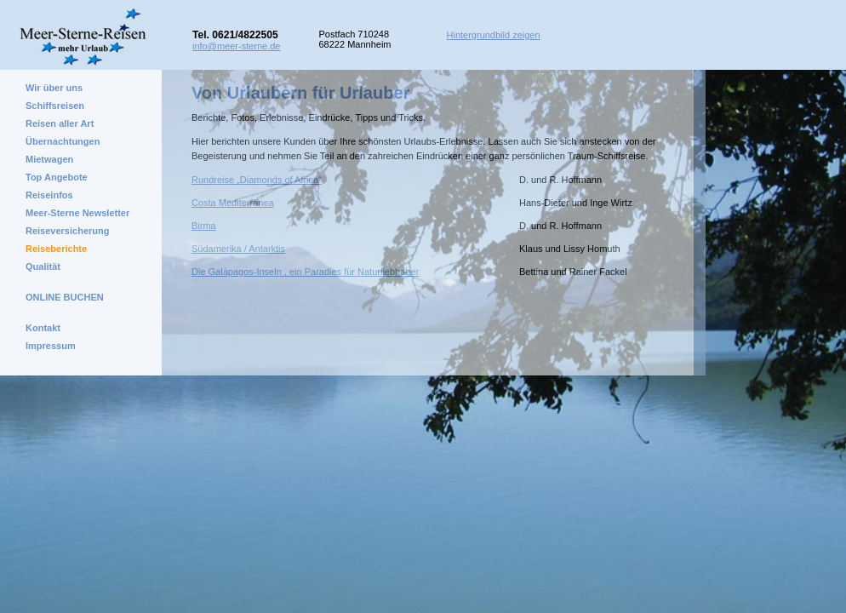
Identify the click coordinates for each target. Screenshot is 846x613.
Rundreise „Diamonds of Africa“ (256, 180)
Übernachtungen (63, 141)
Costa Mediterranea (232, 203)
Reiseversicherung (67, 231)
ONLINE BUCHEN (65, 297)
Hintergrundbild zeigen (493, 35)
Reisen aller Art (60, 123)
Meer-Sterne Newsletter (77, 213)
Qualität (43, 266)
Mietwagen (49, 159)
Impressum (51, 346)
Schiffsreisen (55, 105)
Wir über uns (54, 88)
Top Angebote (57, 177)
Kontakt (43, 328)
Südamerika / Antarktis (238, 248)
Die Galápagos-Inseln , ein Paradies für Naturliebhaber (305, 271)
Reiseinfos (49, 195)
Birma (203, 226)
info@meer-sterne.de (236, 46)
